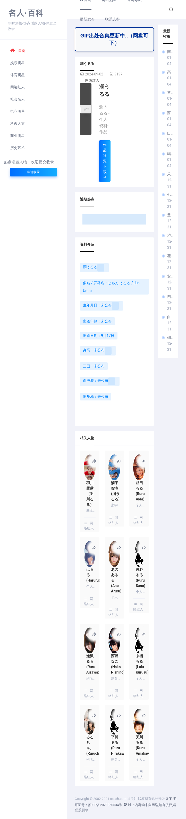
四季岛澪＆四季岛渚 (170, 297)
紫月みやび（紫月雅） (170, 92)
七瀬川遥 (170, 194)
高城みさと (170, 72)
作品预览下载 (105, 161)
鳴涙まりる (170, 154)
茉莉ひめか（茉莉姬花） (170, 174)
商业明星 (17, 136)
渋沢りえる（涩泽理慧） (170, 235)
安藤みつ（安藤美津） (170, 276)
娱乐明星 (17, 63)
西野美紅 (170, 113)
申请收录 (33, 172)
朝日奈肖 (170, 337)
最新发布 (87, 19)
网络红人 (17, 87)
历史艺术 (17, 148)
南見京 (170, 52)
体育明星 (17, 75)
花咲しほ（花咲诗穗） (170, 256)
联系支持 (112, 19)
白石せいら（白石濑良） (170, 317)
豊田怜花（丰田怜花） (170, 215)
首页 (17, 50)
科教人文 (17, 123)
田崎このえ (170, 133)
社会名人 (17, 99)
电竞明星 (17, 111)
